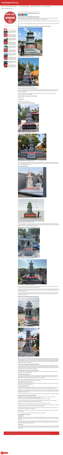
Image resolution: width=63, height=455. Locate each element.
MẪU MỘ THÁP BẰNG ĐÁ (36, 6)
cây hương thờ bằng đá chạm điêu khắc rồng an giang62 (12, 32)
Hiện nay (19, 89)
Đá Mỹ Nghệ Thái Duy (10, 3)
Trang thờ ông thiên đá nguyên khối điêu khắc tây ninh (12, 39)
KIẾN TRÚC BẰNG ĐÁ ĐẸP (7, 8)
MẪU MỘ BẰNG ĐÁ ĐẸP (24, 6)
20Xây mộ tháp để (21, 18)
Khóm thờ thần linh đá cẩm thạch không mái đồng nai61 (12, 47)
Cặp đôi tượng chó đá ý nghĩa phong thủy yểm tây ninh (12, 62)
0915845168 (47, 433)
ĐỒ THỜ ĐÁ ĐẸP (46, 6)
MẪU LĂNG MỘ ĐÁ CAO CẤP (10, 6)
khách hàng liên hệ (22, 93)
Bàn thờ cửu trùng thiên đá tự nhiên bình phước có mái (12, 54)
